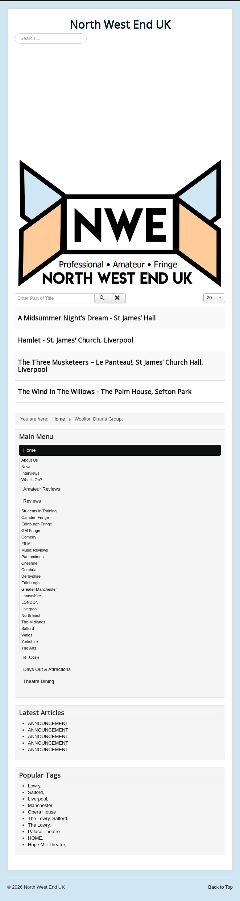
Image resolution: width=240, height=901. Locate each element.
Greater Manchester (39, 589)
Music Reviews (34, 550)
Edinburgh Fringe (36, 524)
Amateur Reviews (41, 489)
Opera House (42, 812)
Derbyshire (31, 576)
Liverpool (29, 609)
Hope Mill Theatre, (47, 844)
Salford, (36, 792)
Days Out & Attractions (47, 669)
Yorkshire (29, 641)
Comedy (28, 537)
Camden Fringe (35, 517)
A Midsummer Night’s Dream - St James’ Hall (87, 318)
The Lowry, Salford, (48, 818)
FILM (25, 543)
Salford (27, 628)
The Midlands (33, 622)
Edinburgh (30, 583)
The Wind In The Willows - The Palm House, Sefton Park (104, 391)
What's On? (31, 480)
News (26, 466)
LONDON (29, 602)
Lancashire (31, 596)
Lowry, (34, 786)
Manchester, (41, 805)
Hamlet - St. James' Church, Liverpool (75, 340)
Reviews (32, 501)
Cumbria (29, 570)
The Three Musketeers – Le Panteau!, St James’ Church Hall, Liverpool (110, 366)
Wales (26, 635)
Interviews (30, 473)
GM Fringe (30, 530)
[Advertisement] (120, 101)
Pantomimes (32, 556)
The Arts (28, 648)
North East (30, 615)
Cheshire (29, 563)
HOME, (36, 838)
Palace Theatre (44, 831)
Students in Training (39, 511)
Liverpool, (38, 799)
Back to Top (220, 887)
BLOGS (31, 657)
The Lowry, (39, 825)
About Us (29, 460)
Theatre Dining (38, 681)
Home (29, 450)
